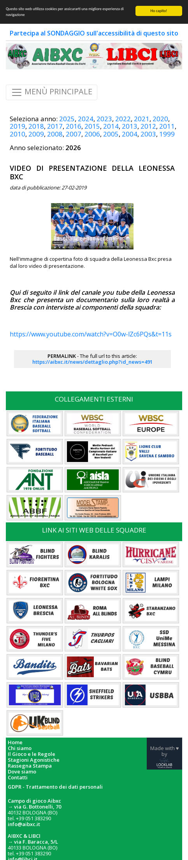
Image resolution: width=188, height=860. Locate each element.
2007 (73, 133)
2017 (55, 126)
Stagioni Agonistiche (34, 760)
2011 (167, 126)
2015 (92, 126)
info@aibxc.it (24, 824)
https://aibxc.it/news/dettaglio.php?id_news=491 (92, 361)
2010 (17, 133)
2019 (17, 126)
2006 (92, 133)
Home (15, 742)
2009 (36, 133)
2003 (148, 133)
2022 (123, 118)
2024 (85, 118)
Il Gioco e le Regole (31, 754)
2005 (111, 133)
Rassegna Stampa (30, 766)
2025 (67, 118)
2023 (104, 118)
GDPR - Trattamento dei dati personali (55, 787)
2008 (55, 133)
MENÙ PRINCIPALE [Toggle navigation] (51, 92)
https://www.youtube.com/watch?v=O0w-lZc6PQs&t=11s (91, 334)
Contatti (18, 777)
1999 (167, 133)
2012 (148, 126)
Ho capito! (159, 10)
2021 (141, 118)
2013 (129, 126)
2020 (160, 118)
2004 (129, 133)
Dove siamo (22, 772)
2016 (73, 126)
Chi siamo (20, 748)
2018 (36, 126)
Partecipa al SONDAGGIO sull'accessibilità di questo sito (94, 33)
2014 (111, 126)
